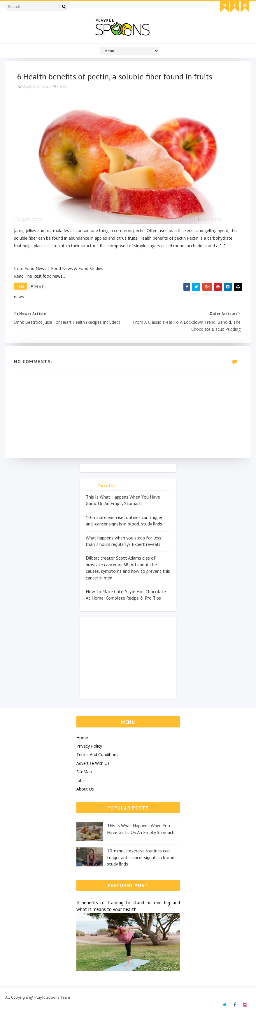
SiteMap (84, 771)
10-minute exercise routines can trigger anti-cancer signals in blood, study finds (141, 857)
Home (82, 737)
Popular (106, 485)
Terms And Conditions (97, 754)
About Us (85, 789)
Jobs (80, 780)
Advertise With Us (93, 763)
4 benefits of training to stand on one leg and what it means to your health (128, 906)
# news (37, 286)
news (62, 86)
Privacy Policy (89, 746)
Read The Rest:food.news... (39, 276)
